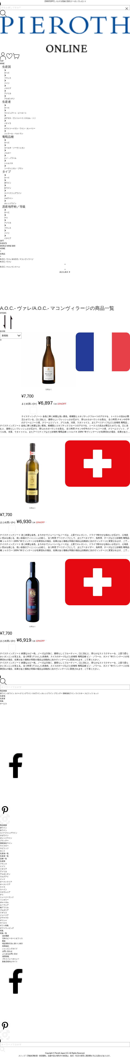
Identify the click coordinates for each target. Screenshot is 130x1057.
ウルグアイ (4, 877)
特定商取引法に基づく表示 (12, 943)
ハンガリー (4, 900)
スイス (2, 887)
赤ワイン (3, 828)
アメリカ (3, 871)
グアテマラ (4, 918)
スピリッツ (4, 848)
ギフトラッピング (7, 928)
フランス (3, 864)
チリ (1, 895)
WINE (2, 64)
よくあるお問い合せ (10, 954)
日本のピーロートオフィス (12, 938)
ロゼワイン (4, 835)
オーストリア (5, 884)
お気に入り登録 (33, 410)
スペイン (3, 889)
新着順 (5, 335)
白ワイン (3, 830)
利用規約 (5, 946)
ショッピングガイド (10, 949)
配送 (4, 941)
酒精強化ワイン (6, 843)
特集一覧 (3, 933)
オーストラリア (6, 882)
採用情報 (5, 956)
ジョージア (4, 915)
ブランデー (4, 841)
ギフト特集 (4, 925)
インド (2, 879)
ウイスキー (4, 846)
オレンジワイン (6, 838)
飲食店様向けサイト (10, 961)
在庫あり (49, 389)
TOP (1, 61)
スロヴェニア (5, 892)
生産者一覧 (4, 856)
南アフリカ (4, 907)
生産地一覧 (4, 853)
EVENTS (3, 243)
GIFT (2, 241)
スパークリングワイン (8, 833)
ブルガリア (4, 910)
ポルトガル (4, 902)
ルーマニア (4, 905)
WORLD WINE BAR (7, 246)
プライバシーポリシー (10, 959)
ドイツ (2, 866)
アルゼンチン (5, 874)
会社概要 (5, 936)
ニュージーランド (7, 897)
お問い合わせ (7, 951)
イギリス (3, 913)
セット (2, 851)
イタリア (3, 869)
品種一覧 (3, 859)
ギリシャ (3, 920)
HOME (2, 248)
